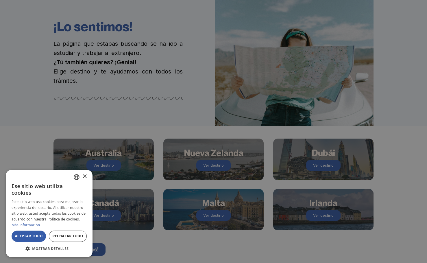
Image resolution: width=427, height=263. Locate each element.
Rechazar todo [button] (67, 235)
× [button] (84, 176)
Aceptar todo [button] (28, 235)
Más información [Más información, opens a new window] (26, 224)
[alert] (213, 131)
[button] (49, 248)
